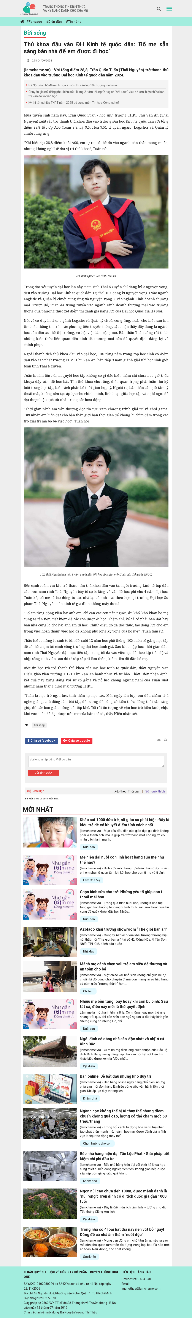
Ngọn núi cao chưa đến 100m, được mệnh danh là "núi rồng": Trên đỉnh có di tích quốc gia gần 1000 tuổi (123, 1196)
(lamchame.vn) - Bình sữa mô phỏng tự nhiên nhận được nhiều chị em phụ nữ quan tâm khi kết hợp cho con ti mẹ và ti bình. (124, 870)
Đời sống (35, 32)
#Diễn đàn (54, 22)
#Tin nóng (73, 22)
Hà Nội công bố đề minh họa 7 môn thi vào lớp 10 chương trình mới (73, 85)
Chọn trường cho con (97, 1143)
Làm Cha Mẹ (91, 880)
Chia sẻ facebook (42, 740)
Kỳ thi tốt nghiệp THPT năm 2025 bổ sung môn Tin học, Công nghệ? (74, 102)
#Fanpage (34, 22)
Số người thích (155, 791)
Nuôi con (89, 847)
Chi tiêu (88, 991)
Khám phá (90, 1098)
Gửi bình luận (43, 772)
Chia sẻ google (79, 740)
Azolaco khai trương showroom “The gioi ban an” (123, 929)
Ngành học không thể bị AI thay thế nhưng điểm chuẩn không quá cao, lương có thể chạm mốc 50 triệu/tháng (123, 1116)
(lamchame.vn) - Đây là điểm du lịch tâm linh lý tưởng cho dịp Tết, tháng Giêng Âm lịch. (123, 1209)
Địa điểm (89, 1066)
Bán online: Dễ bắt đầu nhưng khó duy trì (115, 1076)
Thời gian (134, 791)
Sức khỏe (89, 1256)
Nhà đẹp (88, 951)
